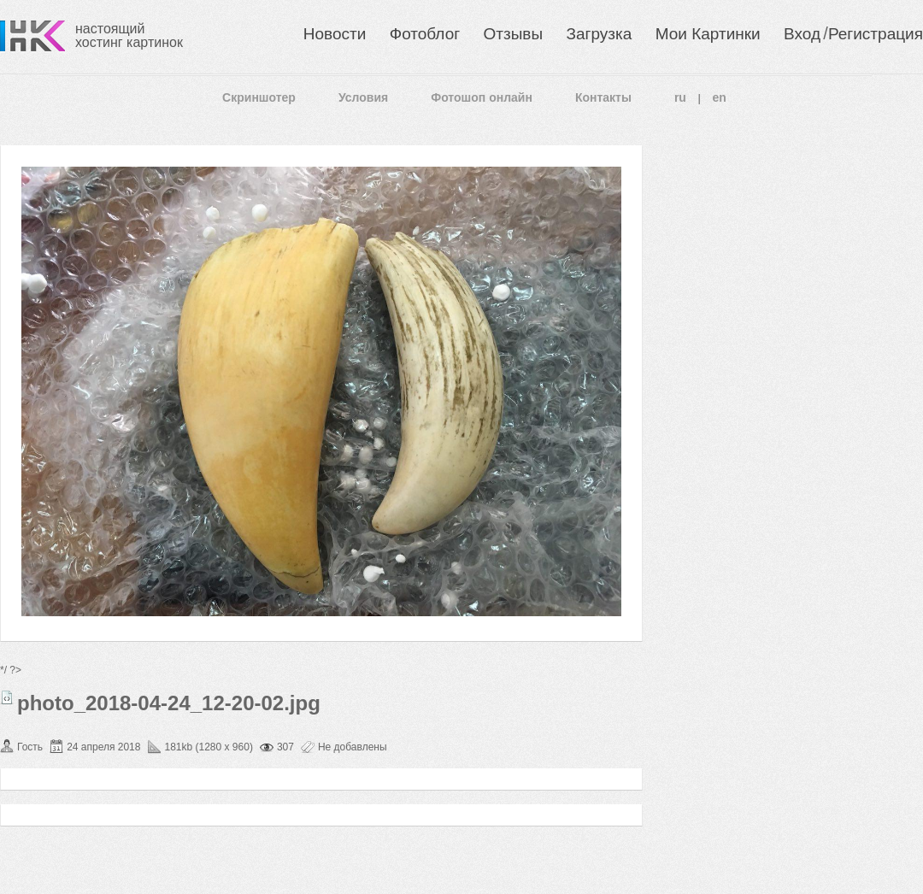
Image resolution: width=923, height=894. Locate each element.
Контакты (603, 97)
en (719, 97)
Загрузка (599, 34)
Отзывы (514, 34)
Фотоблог (425, 34)
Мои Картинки (708, 34)
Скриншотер (259, 97)
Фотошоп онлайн (481, 97)
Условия (363, 97)
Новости (335, 34)
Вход (802, 34)
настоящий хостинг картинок (129, 35)
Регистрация (875, 34)
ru (680, 97)
